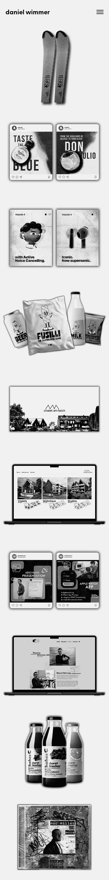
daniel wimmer (28, 11)
